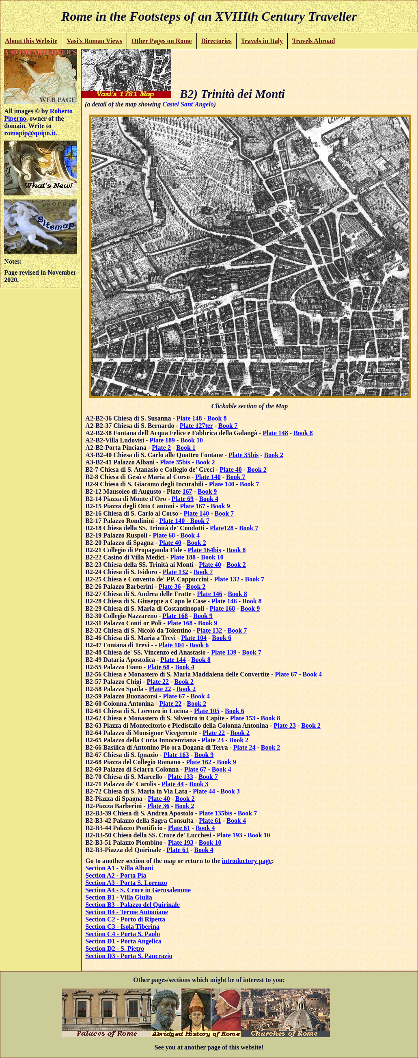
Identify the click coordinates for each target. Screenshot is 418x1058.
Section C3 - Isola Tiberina (122, 926)
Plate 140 (208, 476)
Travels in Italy (262, 40)
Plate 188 (183, 557)
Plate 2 (161, 447)
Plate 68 (164, 535)
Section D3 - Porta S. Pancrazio (128, 955)
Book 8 (217, 418)
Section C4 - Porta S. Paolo (122, 933)
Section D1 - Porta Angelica (123, 941)
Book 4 (208, 498)
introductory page (247, 860)
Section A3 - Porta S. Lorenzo (126, 882)
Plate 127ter (196, 425)
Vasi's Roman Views (94, 40)
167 (187, 491)
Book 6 (221, 637)
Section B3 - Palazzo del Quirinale (132, 904)
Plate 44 (173, 783)
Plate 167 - (195, 506)
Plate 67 (174, 696)
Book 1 (186, 447)
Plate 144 (173, 659)
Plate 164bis (204, 549)
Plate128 (222, 528)
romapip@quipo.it (29, 133)
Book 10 (191, 440)
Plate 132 (175, 571)
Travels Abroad (313, 40)
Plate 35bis (243, 454)
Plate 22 (158, 681)
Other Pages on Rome (161, 40)
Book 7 (228, 425)
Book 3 (199, 783)
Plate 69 (182, 498)
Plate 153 (243, 718)
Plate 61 (210, 820)
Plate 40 (231, 469)
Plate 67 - (289, 674)
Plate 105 (207, 710)
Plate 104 (194, 637)
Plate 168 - (182, 623)
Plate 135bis (215, 813)
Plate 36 (170, 586)
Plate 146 (209, 593)
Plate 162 (198, 762)
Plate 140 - (174, 520)
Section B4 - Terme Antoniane (126, 911)
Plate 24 (244, 747)
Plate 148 (190, 418)
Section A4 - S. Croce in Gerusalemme (138, 890)
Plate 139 (224, 652)
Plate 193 (229, 835)
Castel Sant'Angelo (188, 104)
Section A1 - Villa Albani (119, 868)
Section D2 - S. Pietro (114, 948)
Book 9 (207, 491)
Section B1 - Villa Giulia (118, 897)
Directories (216, 40)
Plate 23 (285, 725)
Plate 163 (176, 754)
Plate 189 (162, 440)
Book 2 (273, 454)
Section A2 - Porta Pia (115, 875)
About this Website (31, 40)
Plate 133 (180, 776)
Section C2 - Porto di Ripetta (125, 919)
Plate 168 (222, 608)
